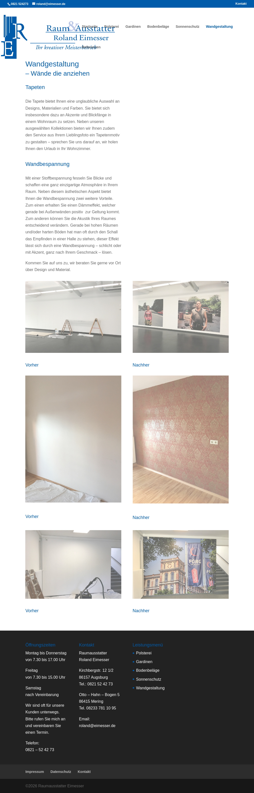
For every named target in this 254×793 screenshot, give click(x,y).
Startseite (90, 27)
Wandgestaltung (219, 27)
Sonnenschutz (187, 27)
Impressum (34, 772)
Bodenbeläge (158, 27)
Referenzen (91, 47)
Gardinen (133, 27)
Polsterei (111, 27)
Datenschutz (61, 772)
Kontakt (241, 3)
